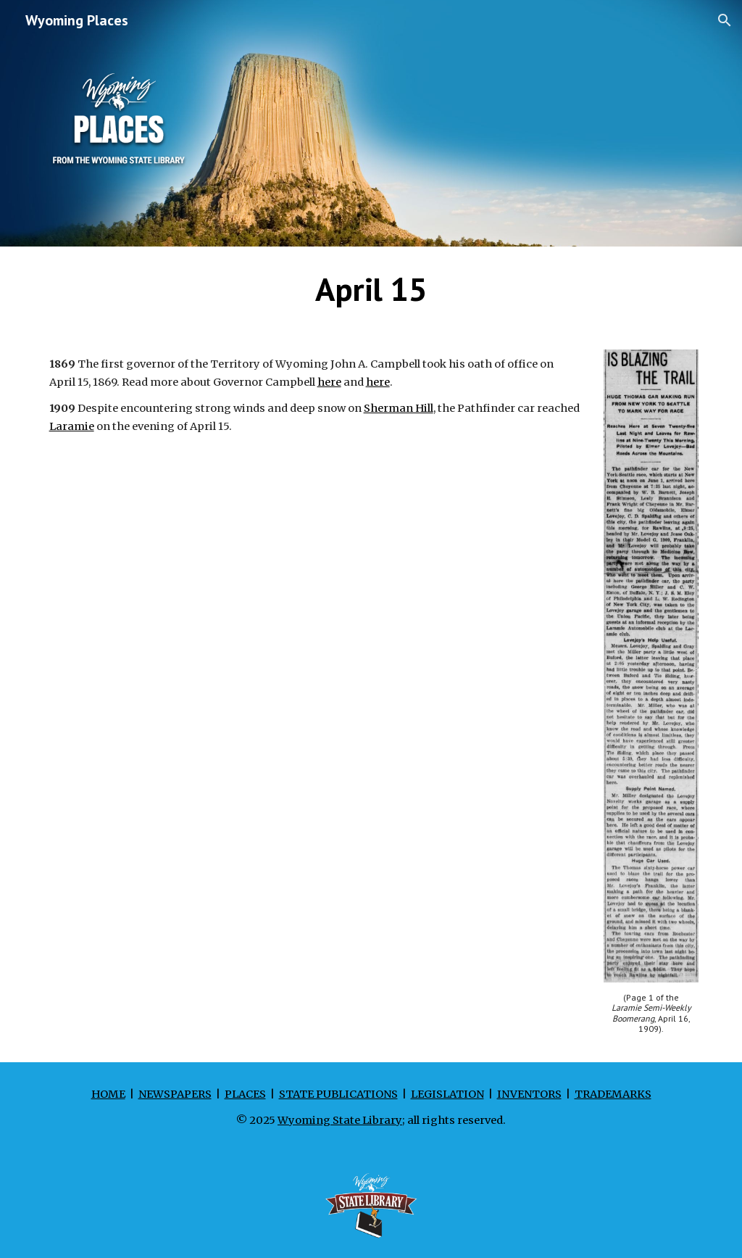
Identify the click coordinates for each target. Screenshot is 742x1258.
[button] (724, 20)
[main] (371, 289)
